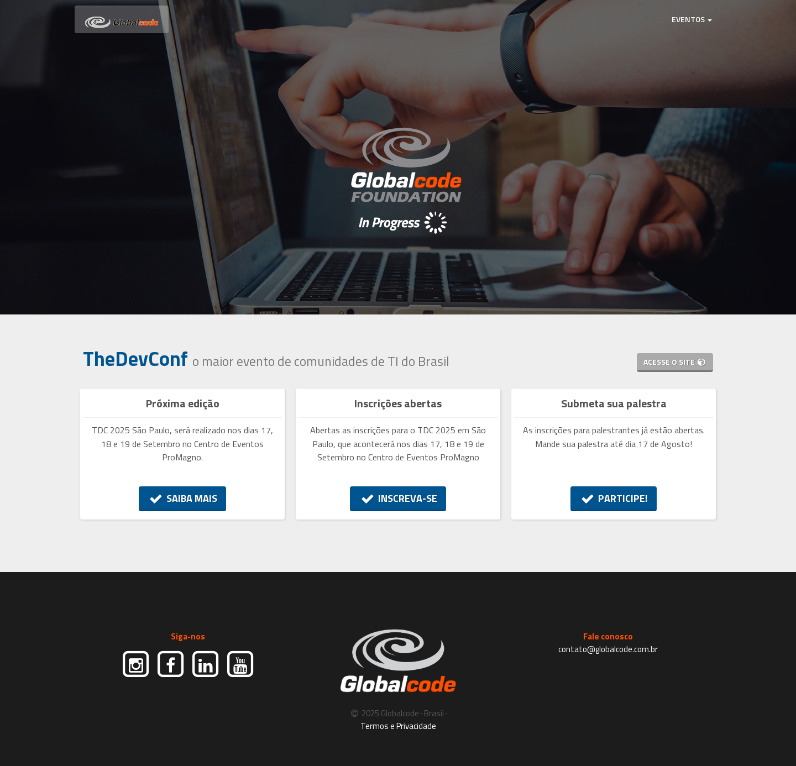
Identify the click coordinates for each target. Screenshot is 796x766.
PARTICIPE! (613, 498)
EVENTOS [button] (692, 19)
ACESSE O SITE (674, 362)
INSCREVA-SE (398, 498)
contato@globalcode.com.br (608, 649)
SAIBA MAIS (183, 498)
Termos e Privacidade (398, 726)
